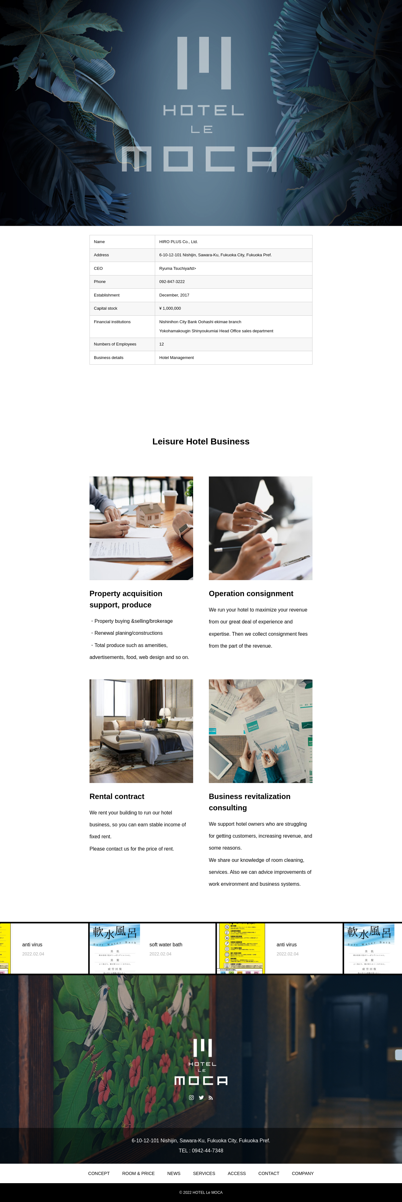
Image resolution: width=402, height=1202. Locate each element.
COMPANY (303, 1173)
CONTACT (269, 1173)
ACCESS (237, 1173)
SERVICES (204, 1173)
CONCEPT (99, 1173)
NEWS (174, 1173)
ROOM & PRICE (138, 1173)
